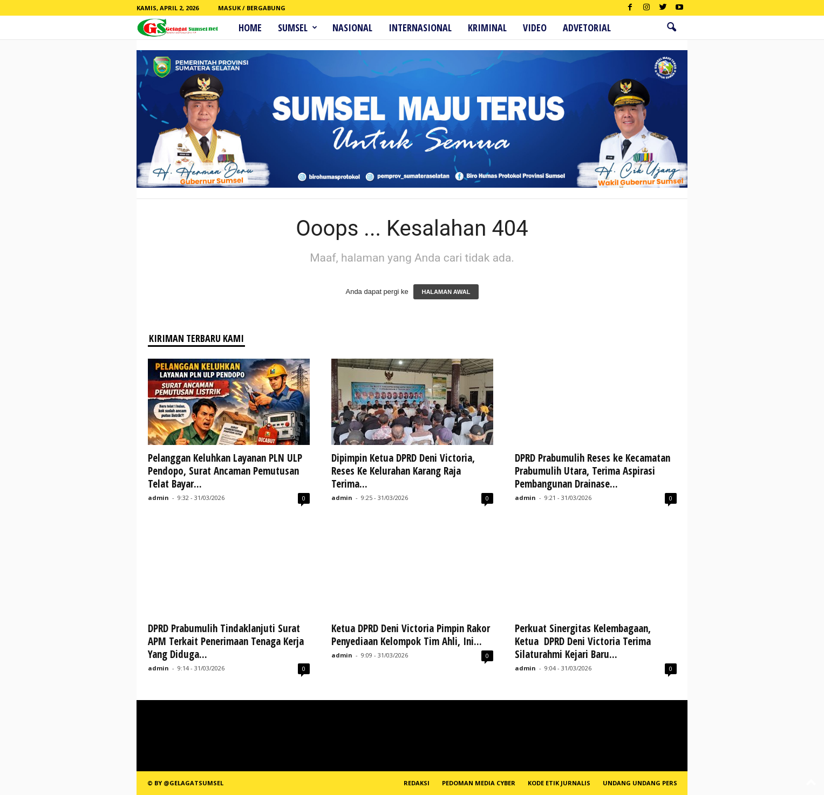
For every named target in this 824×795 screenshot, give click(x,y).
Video (535, 27)
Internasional (420, 27)
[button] (671, 27)
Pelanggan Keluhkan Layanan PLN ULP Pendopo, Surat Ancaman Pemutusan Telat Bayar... (225, 471)
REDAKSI (417, 783)
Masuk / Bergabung (251, 8)
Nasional (352, 27)
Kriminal (487, 27)
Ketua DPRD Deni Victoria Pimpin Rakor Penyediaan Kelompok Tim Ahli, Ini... (410, 634)
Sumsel (297, 27)
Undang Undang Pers (640, 783)
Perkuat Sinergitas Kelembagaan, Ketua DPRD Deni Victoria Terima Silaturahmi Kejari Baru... (583, 641)
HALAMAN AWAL (445, 292)
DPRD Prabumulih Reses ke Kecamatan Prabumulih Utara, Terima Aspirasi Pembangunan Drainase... (592, 471)
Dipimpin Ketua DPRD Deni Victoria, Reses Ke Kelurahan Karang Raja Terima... (403, 471)
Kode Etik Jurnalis (559, 783)
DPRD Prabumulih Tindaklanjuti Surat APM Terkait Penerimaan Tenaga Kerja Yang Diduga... (226, 641)
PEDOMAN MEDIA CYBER (478, 783)
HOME (250, 27)
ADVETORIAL (587, 27)
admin (158, 498)
